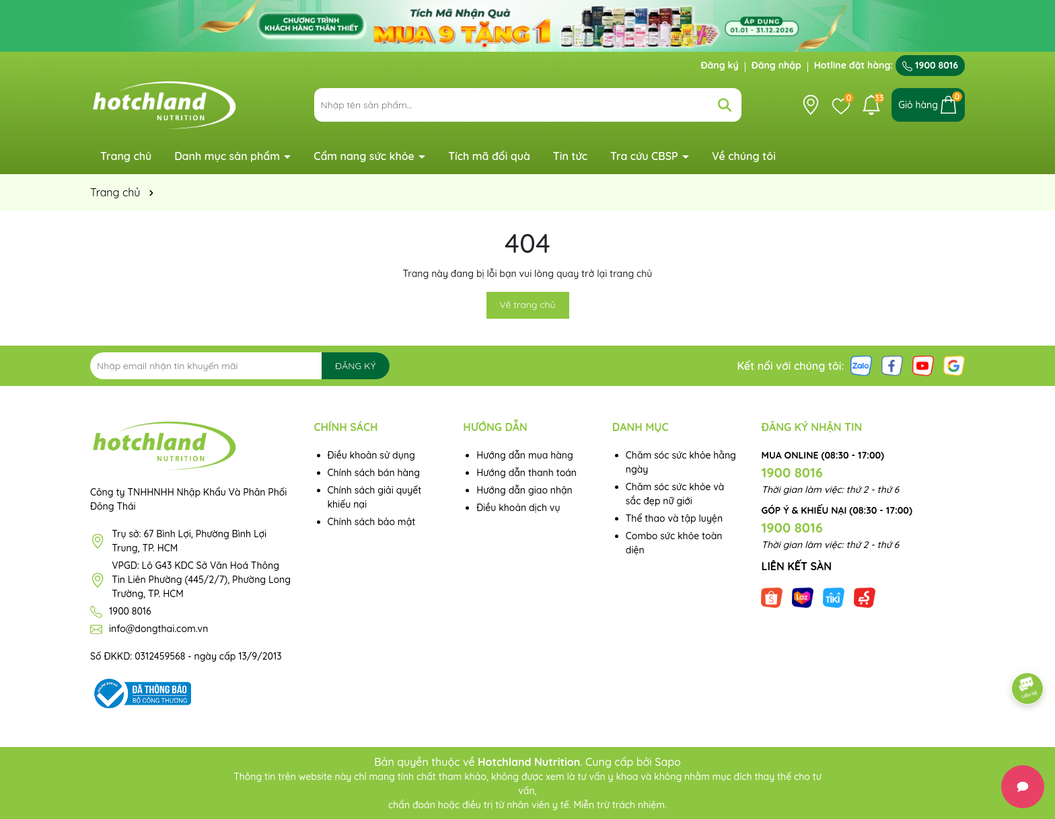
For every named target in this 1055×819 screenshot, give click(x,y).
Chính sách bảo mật (372, 522)
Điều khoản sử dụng (371, 455)
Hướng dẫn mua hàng (524, 455)
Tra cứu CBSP (645, 156)
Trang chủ (125, 156)
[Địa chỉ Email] (240, 365)
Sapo (668, 762)
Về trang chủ (528, 305)
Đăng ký (720, 65)
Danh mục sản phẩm (228, 156)
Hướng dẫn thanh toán (526, 473)
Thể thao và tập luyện (674, 518)
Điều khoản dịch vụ (518, 508)
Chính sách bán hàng (374, 473)
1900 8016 (930, 65)
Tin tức (570, 156)
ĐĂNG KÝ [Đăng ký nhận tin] (355, 366)
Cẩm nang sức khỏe (365, 156)
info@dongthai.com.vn (158, 629)
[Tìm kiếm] (724, 104)
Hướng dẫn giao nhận (524, 490)
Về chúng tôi (744, 156)
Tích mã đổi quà (489, 156)
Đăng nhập (776, 65)
